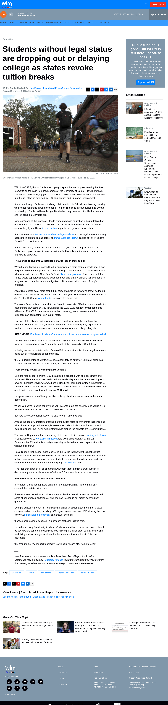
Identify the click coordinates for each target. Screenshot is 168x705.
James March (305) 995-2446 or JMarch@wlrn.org (142, 688)
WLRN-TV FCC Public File (104, 687)
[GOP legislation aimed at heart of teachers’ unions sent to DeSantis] (11, 648)
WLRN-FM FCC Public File (105, 689)
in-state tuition (49, 232)
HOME (3, 27)
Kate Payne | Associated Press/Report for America (55, 93)
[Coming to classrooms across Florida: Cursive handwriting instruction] (119, 631)
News (31, 577)
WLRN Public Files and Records (142, 671)
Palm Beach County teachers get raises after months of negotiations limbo (37, 630)
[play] (3, 19)
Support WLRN (146, 86)
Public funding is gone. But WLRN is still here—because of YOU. (145, 55)
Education (8, 43)
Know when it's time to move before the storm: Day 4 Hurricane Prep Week (152, 202)
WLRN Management (137, 692)
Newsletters (53, 27)
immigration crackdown (66, 242)
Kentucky (40, 443)
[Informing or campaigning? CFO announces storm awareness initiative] (134, 112)
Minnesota (52, 443)
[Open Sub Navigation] (17, 27)
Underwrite (62, 689)
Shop (96, 671)
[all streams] (158, 19)
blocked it (69, 467)
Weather (148, 192)
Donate (61, 683)
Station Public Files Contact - (141, 683)
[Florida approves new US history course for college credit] (134, 137)
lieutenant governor (71, 278)
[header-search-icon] (147, 7)
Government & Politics (150, 109)
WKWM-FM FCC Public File (105, 692)
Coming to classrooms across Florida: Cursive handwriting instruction (143, 630)
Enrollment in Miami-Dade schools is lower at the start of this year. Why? (68, 339)
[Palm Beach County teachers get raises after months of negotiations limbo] (11, 631)
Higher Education (66, 577)
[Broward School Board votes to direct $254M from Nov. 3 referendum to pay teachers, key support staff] (65, 631)
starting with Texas (96, 439)
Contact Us (62, 677)
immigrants (46, 577)
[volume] (11, 19)
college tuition (87, 577)
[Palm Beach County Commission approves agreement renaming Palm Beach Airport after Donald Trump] (134, 160)
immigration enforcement (37, 519)
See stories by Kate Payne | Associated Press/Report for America (38, 601)
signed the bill (45, 302)
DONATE (160, 7)
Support (77, 27)
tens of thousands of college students (54, 239)
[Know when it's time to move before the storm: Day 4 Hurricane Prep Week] (134, 197)
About (91, 27)
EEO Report (134, 677)
